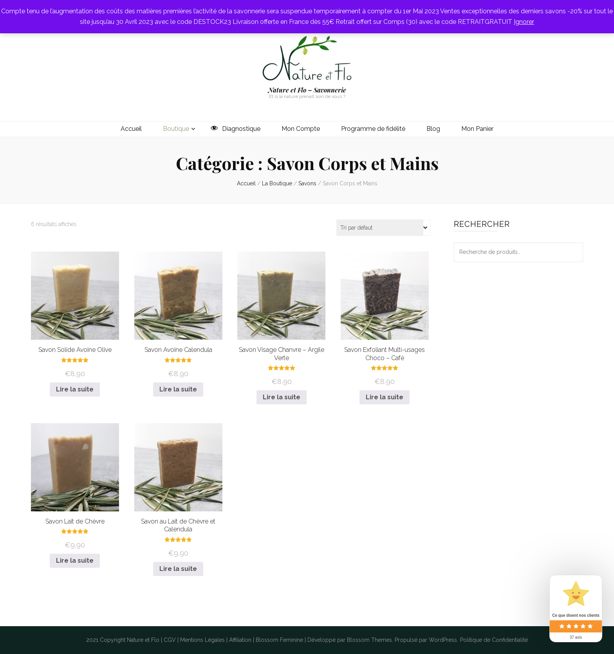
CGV (170, 640)
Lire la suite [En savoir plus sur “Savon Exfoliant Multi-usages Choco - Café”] (384, 397)
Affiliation (240, 640)
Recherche (573, 252)
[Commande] (383, 227)
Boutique (176, 128)
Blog (433, 128)
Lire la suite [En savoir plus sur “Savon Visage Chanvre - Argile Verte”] (281, 397)
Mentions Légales (202, 640)
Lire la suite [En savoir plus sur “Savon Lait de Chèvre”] (75, 560)
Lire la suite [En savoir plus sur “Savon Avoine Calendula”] (178, 389)
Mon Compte (301, 128)
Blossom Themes (369, 640)
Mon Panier (477, 128)
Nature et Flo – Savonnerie (307, 90)
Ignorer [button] (524, 21)
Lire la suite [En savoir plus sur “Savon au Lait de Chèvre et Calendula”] (178, 568)
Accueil (131, 128)
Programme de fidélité (373, 128)
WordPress (443, 640)
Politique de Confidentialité (494, 640)
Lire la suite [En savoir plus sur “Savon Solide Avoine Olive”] (75, 389)
